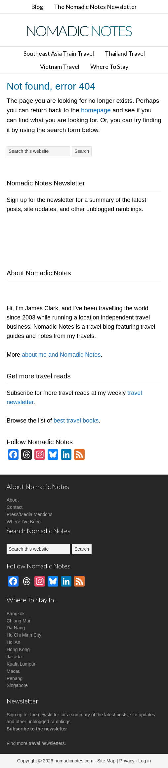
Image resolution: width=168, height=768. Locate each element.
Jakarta (14, 656)
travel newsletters (47, 743)
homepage (96, 110)
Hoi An (13, 642)
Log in (144, 760)
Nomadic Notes (84, 30)
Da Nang (16, 627)
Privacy (127, 760)
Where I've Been (24, 521)
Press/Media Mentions (30, 514)
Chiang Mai (18, 620)
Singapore (17, 685)
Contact (14, 507)
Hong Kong (18, 649)
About (13, 500)
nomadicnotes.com (74, 760)
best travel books (76, 420)
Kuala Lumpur (21, 664)
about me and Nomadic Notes (61, 354)
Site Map (106, 760)
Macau (14, 671)
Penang (14, 678)
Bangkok (15, 613)
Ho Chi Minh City (24, 635)
